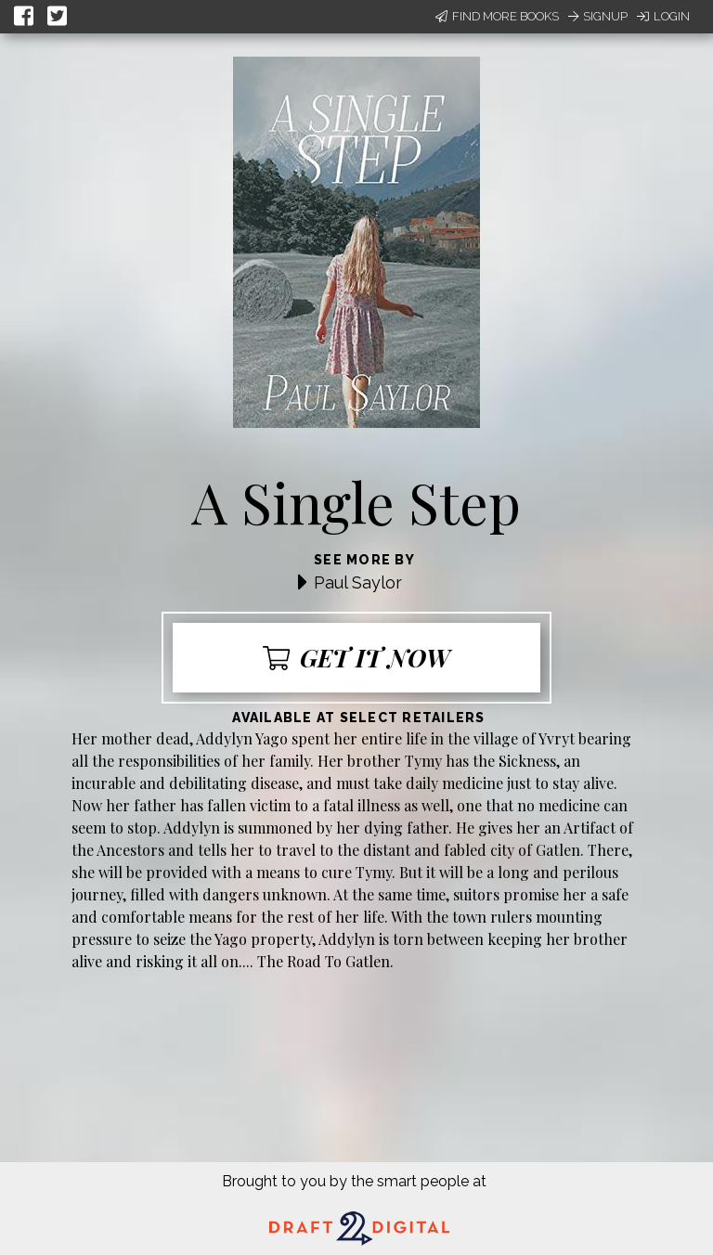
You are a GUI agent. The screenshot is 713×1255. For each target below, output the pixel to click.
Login (663, 16)
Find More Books (497, 16)
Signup (598, 16)
